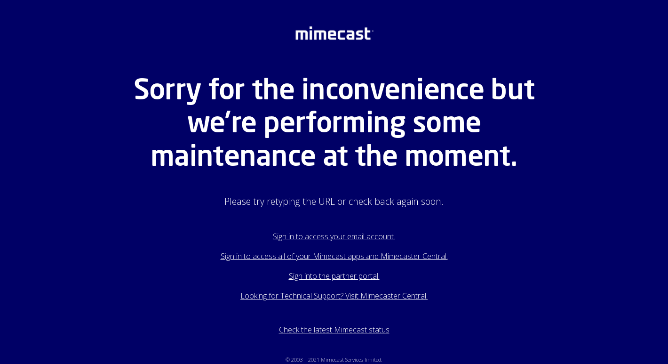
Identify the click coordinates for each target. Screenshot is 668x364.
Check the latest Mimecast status (334, 329)
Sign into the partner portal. (334, 276)
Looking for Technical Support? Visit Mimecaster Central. (334, 296)
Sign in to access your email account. (334, 236)
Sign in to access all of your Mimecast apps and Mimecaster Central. (334, 256)
